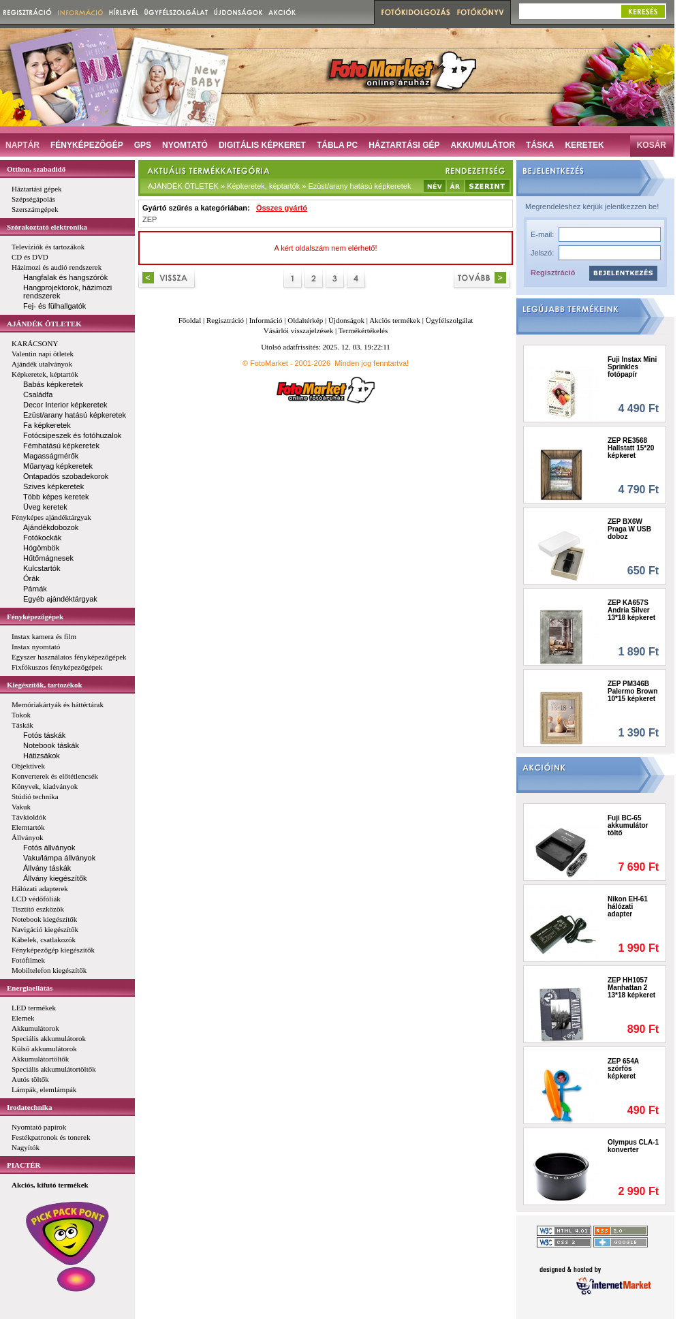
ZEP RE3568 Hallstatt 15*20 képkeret (631, 448)
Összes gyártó (281, 208)
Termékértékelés (363, 330)
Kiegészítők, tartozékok (44, 685)
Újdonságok (346, 320)
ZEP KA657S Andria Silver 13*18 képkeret (631, 610)
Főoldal (190, 320)
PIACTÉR (24, 1165)
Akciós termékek (394, 320)
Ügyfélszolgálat (449, 320)
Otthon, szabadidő (36, 169)
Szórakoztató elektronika (47, 227)
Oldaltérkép (305, 320)
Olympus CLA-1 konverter (633, 1145)
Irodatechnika (29, 1107)
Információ (266, 320)
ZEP (149, 219)
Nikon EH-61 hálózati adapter (628, 906)
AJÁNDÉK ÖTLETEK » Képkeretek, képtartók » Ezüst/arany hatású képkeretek (279, 186)
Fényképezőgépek (35, 616)
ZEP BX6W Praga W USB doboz (629, 529)
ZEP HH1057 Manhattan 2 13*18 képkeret (631, 987)
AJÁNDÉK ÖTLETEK (44, 324)
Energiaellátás (29, 988)
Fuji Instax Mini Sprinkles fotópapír (632, 367)
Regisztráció (553, 272)
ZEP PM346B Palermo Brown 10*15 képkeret (632, 691)
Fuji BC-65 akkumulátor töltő (628, 825)
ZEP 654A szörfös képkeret (623, 1068)
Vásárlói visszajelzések (298, 330)
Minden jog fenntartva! (371, 363)
